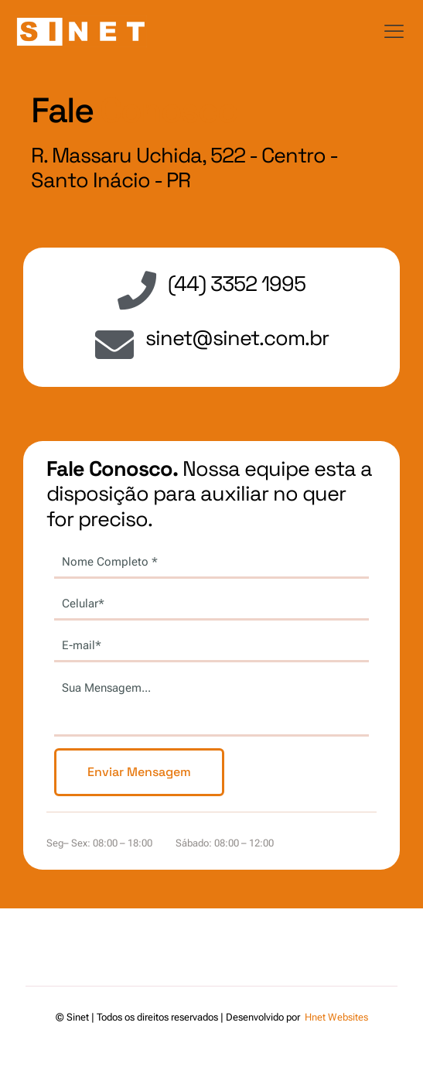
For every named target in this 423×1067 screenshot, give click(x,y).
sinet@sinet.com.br (237, 337)
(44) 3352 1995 (236, 283)
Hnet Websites (336, 1017)
